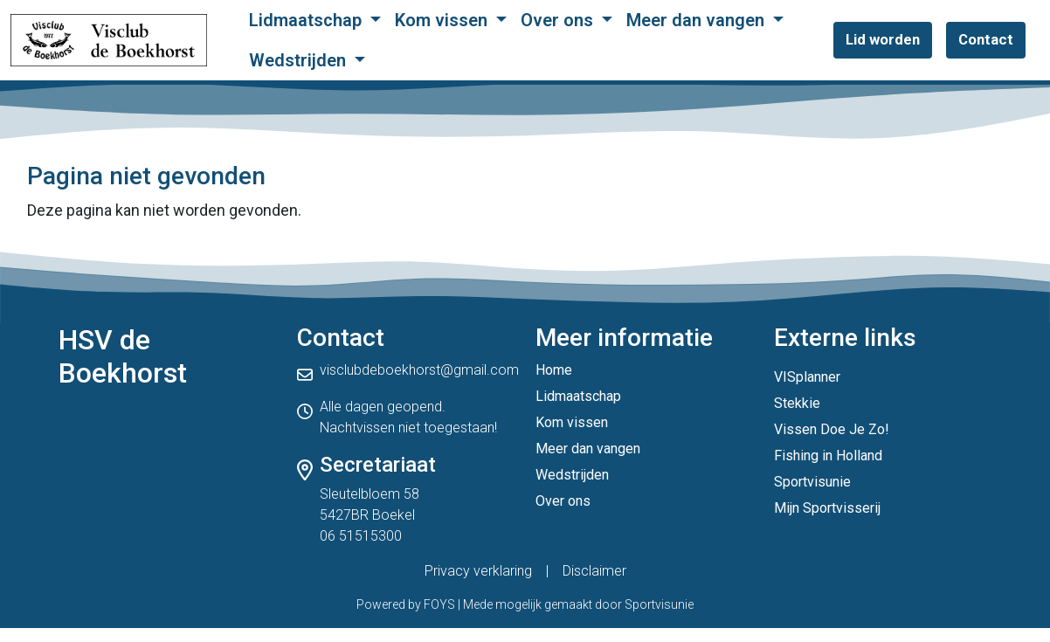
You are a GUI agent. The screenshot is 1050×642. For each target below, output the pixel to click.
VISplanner (807, 377)
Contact (985, 39)
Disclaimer (594, 571)
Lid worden (883, 39)
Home (553, 370)
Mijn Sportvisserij (827, 508)
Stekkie (797, 403)
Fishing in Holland (828, 455)
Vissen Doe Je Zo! (831, 429)
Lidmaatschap (307, 20)
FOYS (439, 604)
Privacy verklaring (478, 571)
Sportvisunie (812, 481)
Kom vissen (443, 20)
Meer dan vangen (697, 20)
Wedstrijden (299, 60)
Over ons (559, 20)
